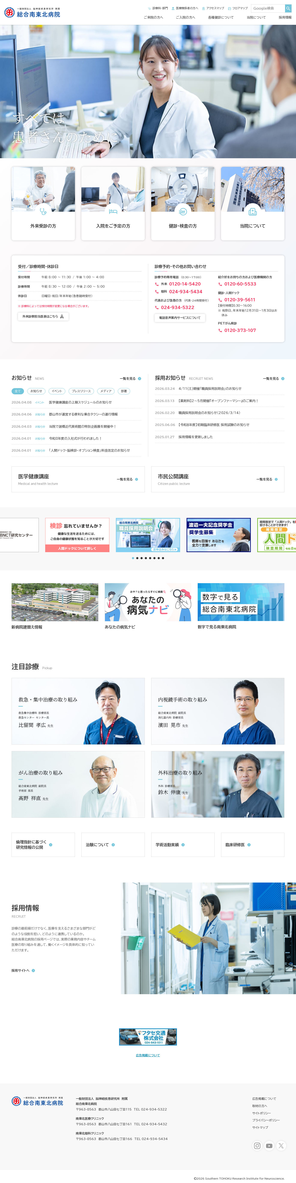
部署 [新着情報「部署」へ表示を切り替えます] (124, 391)
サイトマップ (260, 1127)
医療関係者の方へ (184, 8)
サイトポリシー (261, 1113)
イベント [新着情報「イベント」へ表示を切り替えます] (57, 391)
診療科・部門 (158, 8)
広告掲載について (148, 1055)
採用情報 (285, 17)
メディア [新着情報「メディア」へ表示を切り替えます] (105, 391)
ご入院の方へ (185, 17)
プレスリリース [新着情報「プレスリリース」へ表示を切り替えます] (81, 391)
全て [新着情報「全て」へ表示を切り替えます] (18, 391)
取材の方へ (259, 1106)
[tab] (137, 558)
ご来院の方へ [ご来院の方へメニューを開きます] (153, 17)
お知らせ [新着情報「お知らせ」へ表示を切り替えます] (36, 391)
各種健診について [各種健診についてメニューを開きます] (221, 17)
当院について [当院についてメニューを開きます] (256, 17)
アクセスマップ (213, 8)
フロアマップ (237, 8)
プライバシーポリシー (266, 1120)
